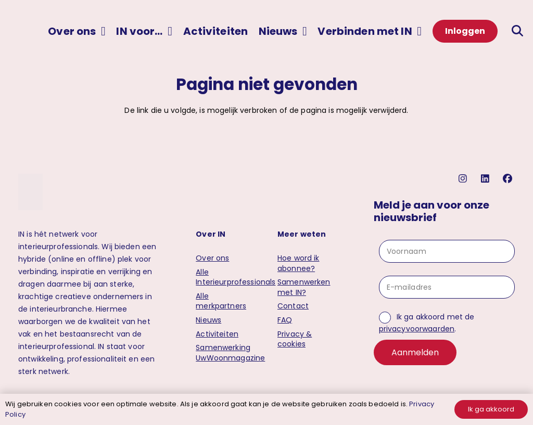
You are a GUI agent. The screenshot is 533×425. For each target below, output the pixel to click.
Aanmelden (415, 352)
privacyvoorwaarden (417, 329)
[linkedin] (486, 179)
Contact (293, 306)
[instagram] (464, 179)
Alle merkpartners (221, 301)
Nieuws (208, 320)
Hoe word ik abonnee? (298, 263)
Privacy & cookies (294, 339)
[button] (101, 31)
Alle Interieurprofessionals (235, 277)
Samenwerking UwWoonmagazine (230, 352)
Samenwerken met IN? (304, 287)
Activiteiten (217, 334)
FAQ (284, 320)
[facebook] (509, 179)
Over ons (212, 258)
